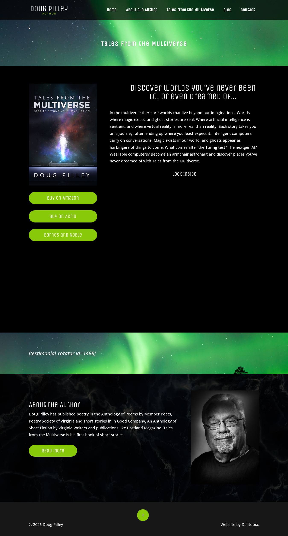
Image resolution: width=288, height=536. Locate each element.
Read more (53, 451)
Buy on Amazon (63, 198)
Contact (248, 9)
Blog (227, 9)
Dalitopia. (250, 524)
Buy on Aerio (63, 216)
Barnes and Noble (63, 235)
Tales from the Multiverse (190, 9)
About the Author (141, 9)
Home (112, 9)
